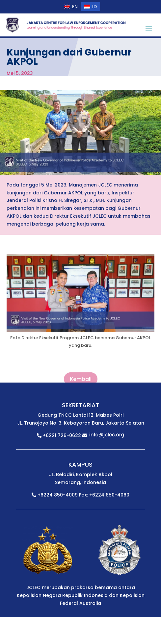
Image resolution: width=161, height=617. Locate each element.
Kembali (81, 379)
